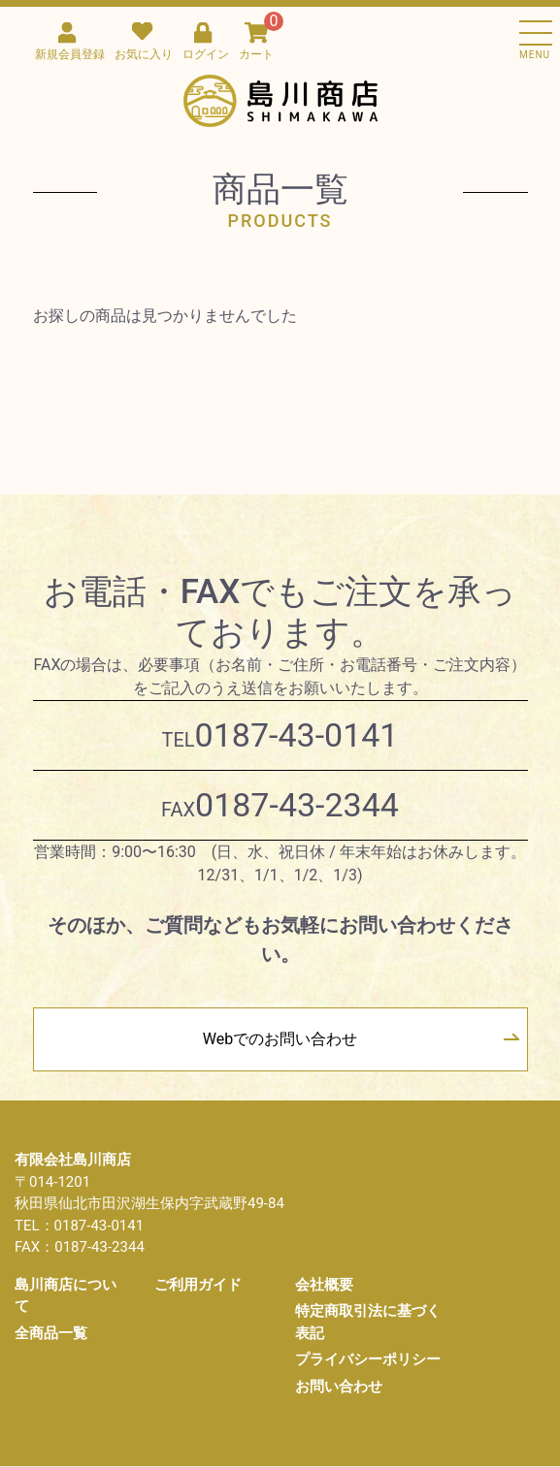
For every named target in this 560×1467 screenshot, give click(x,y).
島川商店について (65, 1296)
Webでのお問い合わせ (280, 1039)
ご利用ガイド (198, 1284)
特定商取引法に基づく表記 (368, 1322)
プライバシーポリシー (368, 1359)
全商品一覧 (51, 1333)
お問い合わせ (338, 1386)
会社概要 (324, 1284)
